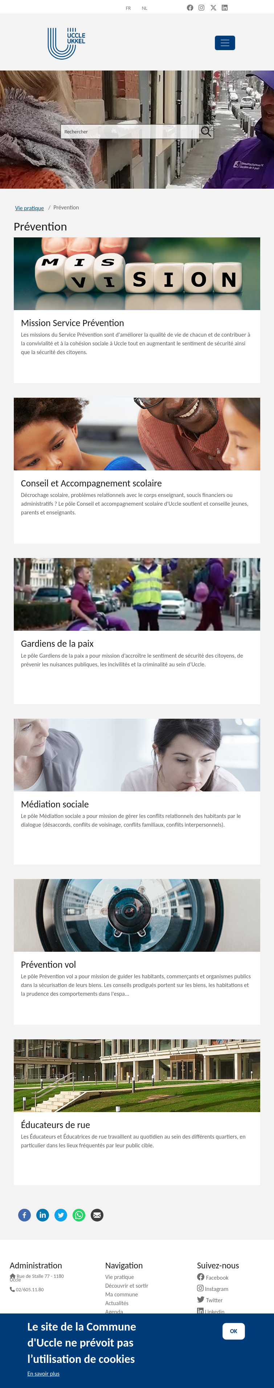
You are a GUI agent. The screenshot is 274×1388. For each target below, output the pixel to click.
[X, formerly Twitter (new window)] (213, 8)
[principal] (225, 43)
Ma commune (124, 1294)
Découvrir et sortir (129, 1285)
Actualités (119, 1303)
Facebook (216, 1277)
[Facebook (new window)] (190, 8)
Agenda (117, 1311)
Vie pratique (29, 208)
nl (144, 8)
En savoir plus (44, 1373)
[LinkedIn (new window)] (224, 8)
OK (233, 1331)
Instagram (215, 1288)
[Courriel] (97, 1214)
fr (128, 8)
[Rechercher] (206, 132)
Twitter (212, 1300)
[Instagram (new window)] (201, 8)
